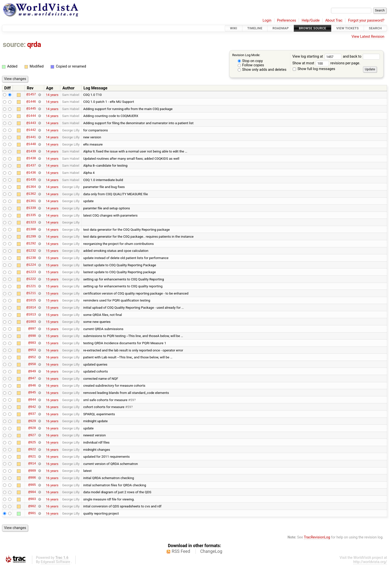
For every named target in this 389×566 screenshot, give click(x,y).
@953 (32, 350)
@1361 (31, 201)
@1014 (31, 307)
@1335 (31, 215)
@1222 (31, 279)
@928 (32, 428)
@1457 (31, 94)
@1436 (31, 172)
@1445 (31, 109)
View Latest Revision (368, 37)
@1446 (31, 101)
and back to (361, 56)
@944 (32, 400)
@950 (32, 364)
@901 (32, 513)
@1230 (31, 258)
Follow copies (251, 65)
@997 (32, 329)
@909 (32, 470)
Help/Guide (311, 20)
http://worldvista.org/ (370, 562)
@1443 (31, 123)
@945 (32, 392)
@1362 (31, 194)
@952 (32, 357)
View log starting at (317, 56)
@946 (32, 385)
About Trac (334, 20)
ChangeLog (211, 551)
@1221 (31, 286)
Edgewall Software (55, 562)
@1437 (31, 165)
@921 (32, 456)
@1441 (31, 137)
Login (266, 20)
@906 (32, 478)
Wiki (233, 28)
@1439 (31, 151)
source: (14, 44)
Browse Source (312, 28)
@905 (32, 485)
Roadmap (280, 28)
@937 (32, 414)
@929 (32, 421)
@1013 (31, 314)
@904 (32, 492)
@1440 (31, 144)
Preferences (286, 20)
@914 (32, 463)
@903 (32, 499)
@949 (32, 371)
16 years (52, 350)
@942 (32, 407)
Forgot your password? (366, 20)
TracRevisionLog (317, 537)
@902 (32, 506)
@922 (32, 449)
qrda (34, 44)
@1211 (31, 293)
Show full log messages (314, 69)
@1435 (31, 180)
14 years (52, 95)
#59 (131, 400)
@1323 (31, 222)
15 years (52, 251)
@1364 (31, 187)
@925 (32, 442)
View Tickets (347, 28)
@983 (32, 343)
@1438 (31, 158)
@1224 (31, 265)
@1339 (31, 208)
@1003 (31, 321)
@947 (32, 378)
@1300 (31, 229)
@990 (32, 336)
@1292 (31, 243)
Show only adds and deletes (262, 70)
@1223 (31, 272)
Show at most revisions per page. (326, 63)
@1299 (31, 236)
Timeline (254, 28)
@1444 (31, 115)
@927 (32, 435)
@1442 (31, 130)
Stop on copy (250, 61)
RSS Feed (181, 551)
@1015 (31, 300)
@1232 (31, 250)
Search (375, 28)
